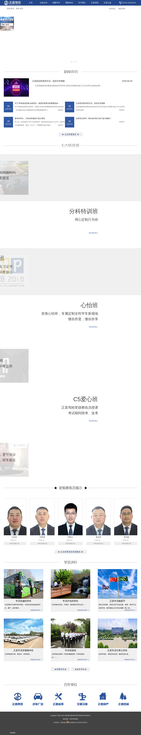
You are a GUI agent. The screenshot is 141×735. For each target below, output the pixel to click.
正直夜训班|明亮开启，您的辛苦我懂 (82, 81)
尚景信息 (63, 722)
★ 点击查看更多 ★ (70, 134)
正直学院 (94, 3)
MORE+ (61, 110)
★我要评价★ (60, 669)
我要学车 (56, 3)
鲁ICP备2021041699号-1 (83, 715)
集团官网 (121, 9)
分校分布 (43, 3)
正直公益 (107, 3)
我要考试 (69, 3)
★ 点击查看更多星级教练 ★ (70, 552)
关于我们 (82, 3)
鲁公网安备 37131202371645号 (76, 722)
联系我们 (112, 9)
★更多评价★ (81, 669)
